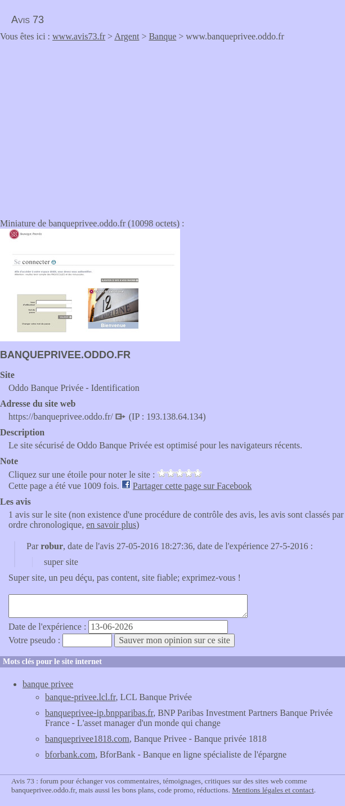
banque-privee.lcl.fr (80, 697)
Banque (162, 36)
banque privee (48, 684)
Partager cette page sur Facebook (192, 486)
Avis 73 (27, 19)
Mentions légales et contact (272, 790)
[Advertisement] (94, 126)
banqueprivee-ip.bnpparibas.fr (99, 713)
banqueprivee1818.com (87, 738)
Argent (126, 36)
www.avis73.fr (78, 36)
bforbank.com (70, 754)
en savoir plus (111, 524)
